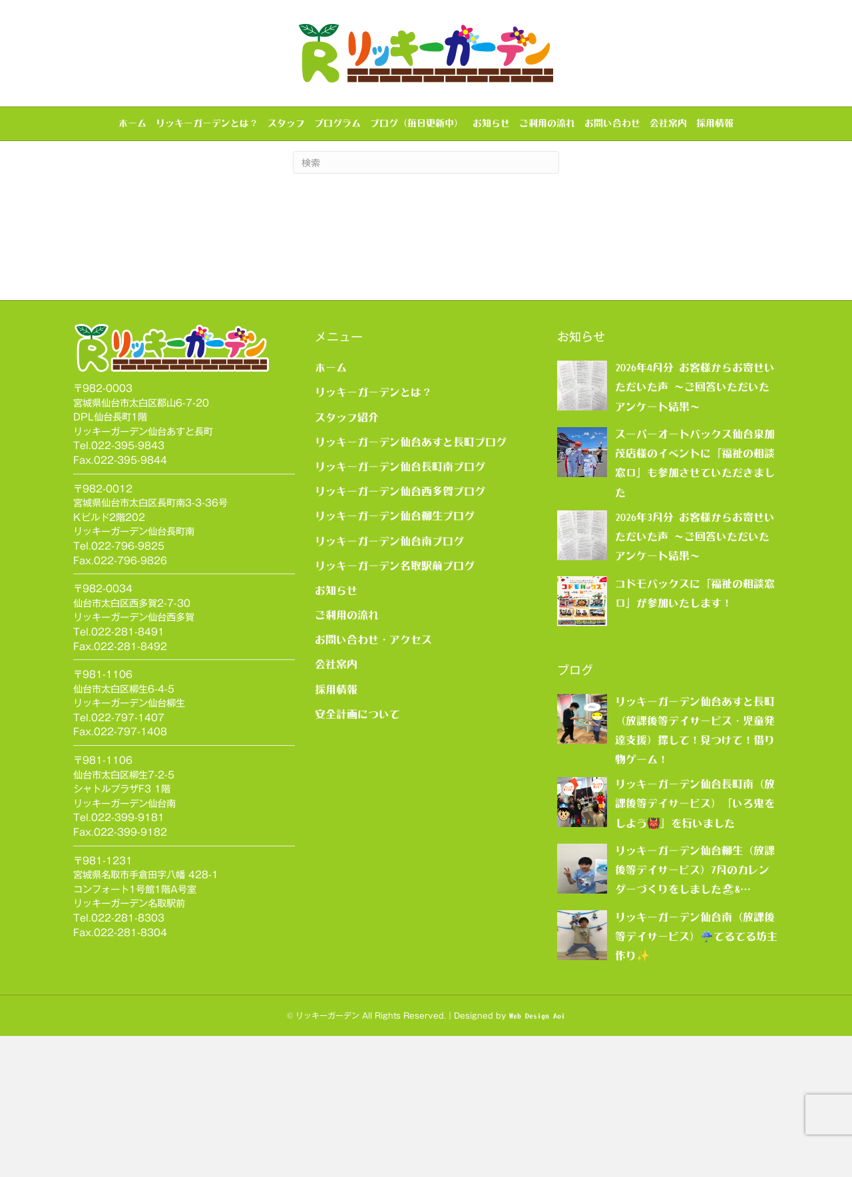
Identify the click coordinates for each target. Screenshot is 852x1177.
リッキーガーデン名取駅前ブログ (395, 706)
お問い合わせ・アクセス (373, 780)
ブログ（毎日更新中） (416, 123)
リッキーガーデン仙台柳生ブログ (395, 656)
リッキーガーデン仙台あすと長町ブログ (411, 582)
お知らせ (491, 123)
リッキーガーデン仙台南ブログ (389, 681)
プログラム (337, 123)
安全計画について (357, 854)
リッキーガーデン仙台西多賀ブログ (400, 632)
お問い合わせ (612, 123)
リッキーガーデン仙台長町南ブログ (400, 607)
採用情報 (715, 123)
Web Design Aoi (537, 1156)
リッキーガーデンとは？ (207, 123)
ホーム (132, 123)
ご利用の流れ (547, 123)
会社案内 (668, 123)
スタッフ (286, 123)
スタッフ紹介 (347, 557)
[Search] (426, 303)
